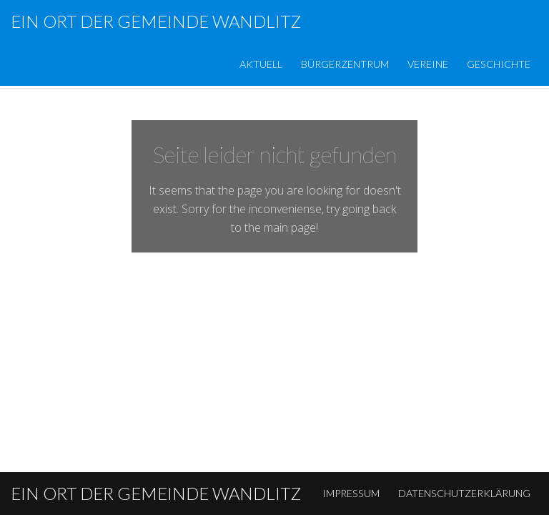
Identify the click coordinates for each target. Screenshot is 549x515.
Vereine (427, 64)
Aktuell (260, 64)
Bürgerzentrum (345, 64)
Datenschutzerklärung (464, 493)
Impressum (351, 493)
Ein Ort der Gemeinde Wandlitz (156, 21)
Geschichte (498, 64)
